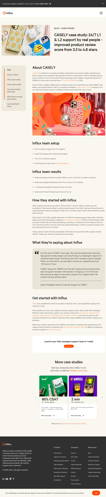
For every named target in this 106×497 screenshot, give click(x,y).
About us (73, 453)
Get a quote (74, 457)
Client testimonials (76, 464)
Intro (9, 70)
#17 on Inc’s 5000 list (69, 80)
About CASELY (13, 74)
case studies (81, 423)
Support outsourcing (94, 472)
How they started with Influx (13, 90)
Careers (73, 472)
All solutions (57, 480)
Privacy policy (75, 480)
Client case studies (93, 457)
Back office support (59, 476)
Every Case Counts (83, 87)
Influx (34, 303)
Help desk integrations (94, 468)
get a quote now (55, 329)
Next (102, 397)
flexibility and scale (78, 370)
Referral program (76, 468)
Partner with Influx (93, 476)
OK (96, 493)
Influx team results (14, 84)
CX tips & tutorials (93, 461)
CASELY (35, 73)
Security (73, 476)
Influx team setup (14, 79)
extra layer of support (72, 220)
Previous (36, 397)
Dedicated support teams (61, 461)
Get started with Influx (13, 105)
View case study (48, 415)
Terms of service (76, 484)
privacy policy (78, 493)
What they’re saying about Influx (14, 97)
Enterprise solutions (71, 315)
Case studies (67, 28)
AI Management (56, 315)
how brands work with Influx (74, 327)
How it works (57, 453)
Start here (45, 3)
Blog (56, 28)
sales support (44, 315)
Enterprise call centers (60, 472)
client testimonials (67, 423)
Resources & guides (94, 464)
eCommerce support (87, 313)
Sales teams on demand (61, 468)
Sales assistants (58, 464)
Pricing (73, 461)
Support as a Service (60, 457)
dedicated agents (61, 163)
